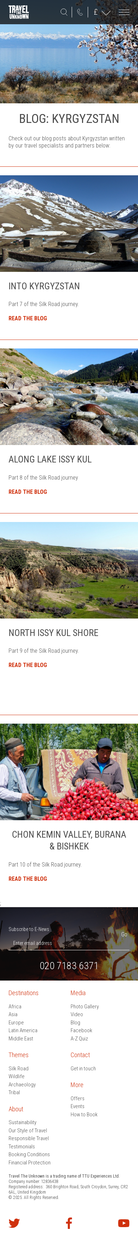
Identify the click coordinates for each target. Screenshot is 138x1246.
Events (78, 1106)
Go (124, 934)
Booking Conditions (29, 1154)
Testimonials (22, 1146)
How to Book (84, 1114)
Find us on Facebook (69, 1223)
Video (77, 1014)
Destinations (24, 993)
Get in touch (83, 1068)
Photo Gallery (85, 1006)
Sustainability (22, 1122)
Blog (75, 1022)
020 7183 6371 (80, 12)
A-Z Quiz (79, 1038)
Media (78, 993)
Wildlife (17, 1076)
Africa (15, 1006)
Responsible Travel (29, 1138)
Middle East (21, 1038)
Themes (19, 1055)
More (77, 1085)
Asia (13, 1014)
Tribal (14, 1092)
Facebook (81, 1030)
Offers (78, 1098)
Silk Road (19, 1068)
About (16, 1109)
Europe (16, 1022)
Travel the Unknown (19, 12)
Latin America (23, 1030)
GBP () (96, 11)
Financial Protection (30, 1162)
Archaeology (22, 1084)
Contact (80, 1055)
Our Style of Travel (28, 1130)
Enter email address (32, 943)
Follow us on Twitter (14, 1223)
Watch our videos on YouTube (123, 1223)
